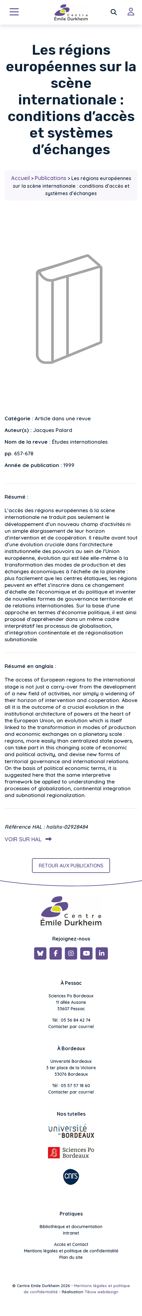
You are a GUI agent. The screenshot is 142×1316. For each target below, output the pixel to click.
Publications (50, 178)
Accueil (20, 178)
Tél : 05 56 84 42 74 (71, 1020)
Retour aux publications (71, 865)
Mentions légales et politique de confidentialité (71, 1251)
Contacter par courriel (71, 1026)
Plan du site (71, 1257)
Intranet (71, 1233)
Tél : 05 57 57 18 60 (71, 1085)
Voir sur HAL (27, 839)
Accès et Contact (71, 1244)
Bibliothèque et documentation (71, 1226)
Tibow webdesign (101, 1291)
